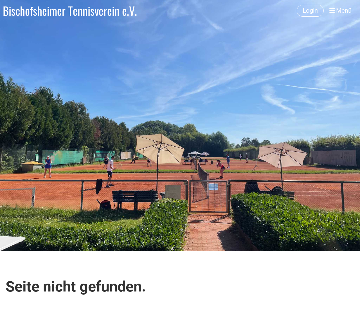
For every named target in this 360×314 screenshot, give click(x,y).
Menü (340, 10)
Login (310, 10)
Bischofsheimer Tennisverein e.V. (70, 11)
